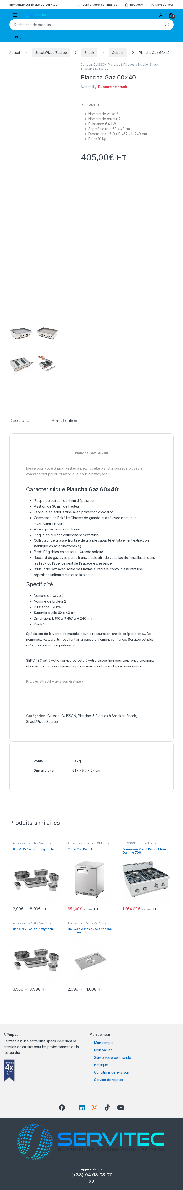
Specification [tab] (64, 421)
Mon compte (162, 5)
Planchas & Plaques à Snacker (128, 64)
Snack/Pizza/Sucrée (51, 53)
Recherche (167, 24)
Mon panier (103, 1050)
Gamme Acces (146, 843)
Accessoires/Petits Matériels (32, 843)
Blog (18, 37)
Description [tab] (20, 421)
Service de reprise (108, 1080)
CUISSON (100, 64)
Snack (89, 53)
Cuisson (118, 53)
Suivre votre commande (97, 5)
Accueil (14, 53)
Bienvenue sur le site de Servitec (33, 4)
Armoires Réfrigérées (82, 843)
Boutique (134, 5)
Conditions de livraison (111, 1072)
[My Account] (161, 15)
